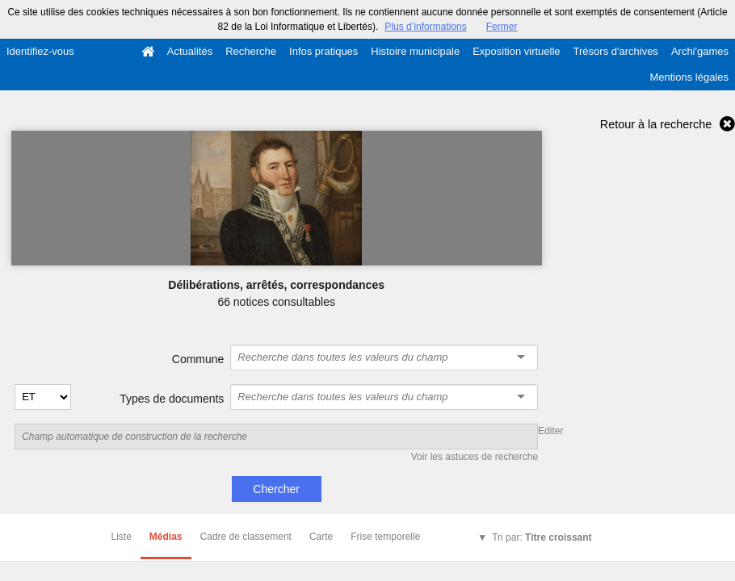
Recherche (250, 51)
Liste (121, 536)
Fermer (502, 26)
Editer (550, 431)
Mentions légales (689, 77)
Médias (166, 536)
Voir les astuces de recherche (474, 456)
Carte (321, 536)
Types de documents (172, 398)
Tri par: (541, 537)
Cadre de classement (246, 536)
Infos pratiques (323, 51)
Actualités (189, 51)
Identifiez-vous (40, 51)
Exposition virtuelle (516, 51)
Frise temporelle (385, 536)
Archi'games (700, 51)
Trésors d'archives (615, 51)
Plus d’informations (425, 26)
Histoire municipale (415, 51)
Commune (198, 359)
